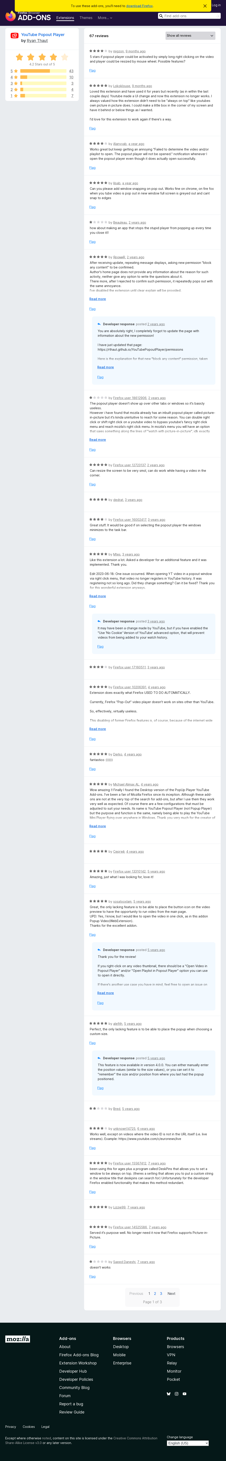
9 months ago (136, 51)
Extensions (65, 17)
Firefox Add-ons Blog (79, 1355)
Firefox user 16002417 (129, 519)
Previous (136, 1293)
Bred (116, 1109)
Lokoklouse (121, 86)
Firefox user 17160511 (129, 667)
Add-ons (67, 1338)
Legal (45, 1427)
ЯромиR (119, 257)
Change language (180, 1437)
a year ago (136, 144)
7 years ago (157, 1163)
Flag (92, 70)
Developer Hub (73, 1371)
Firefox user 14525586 (130, 1227)
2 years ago (137, 222)
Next (171, 1293)
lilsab (117, 183)
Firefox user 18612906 (130, 398)
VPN (171, 1355)
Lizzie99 (119, 1207)
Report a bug (71, 1404)
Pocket (173, 1379)
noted (46, 1438)
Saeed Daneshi (124, 1262)
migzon (118, 51)
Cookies (29, 1427)
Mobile (119, 1355)
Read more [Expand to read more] (97, 299)
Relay (172, 1363)
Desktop (121, 1346)
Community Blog (74, 1387)
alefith (117, 1023)
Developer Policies (76, 1379)
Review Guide (71, 1412)
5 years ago (156, 871)
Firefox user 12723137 (129, 465)
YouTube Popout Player (43, 34)
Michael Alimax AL (126, 784)
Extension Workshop (78, 1363)
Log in (216, 5)
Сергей (118, 851)
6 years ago (146, 1128)
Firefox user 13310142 (129, 871)
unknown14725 (124, 1128)
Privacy (10, 1427)
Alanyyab (120, 144)
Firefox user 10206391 (129, 687)
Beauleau (120, 222)
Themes (85, 17)
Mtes (117, 554)
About (65, 1346)
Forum (65, 1395)
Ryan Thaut (37, 40)
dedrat (118, 500)
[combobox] (189, 16)
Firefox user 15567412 (129, 1163)
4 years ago (157, 687)
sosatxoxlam (122, 901)
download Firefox (139, 6)
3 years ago (133, 500)
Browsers (175, 1346)
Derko (117, 754)
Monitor (174, 1371)
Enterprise (122, 1363)
